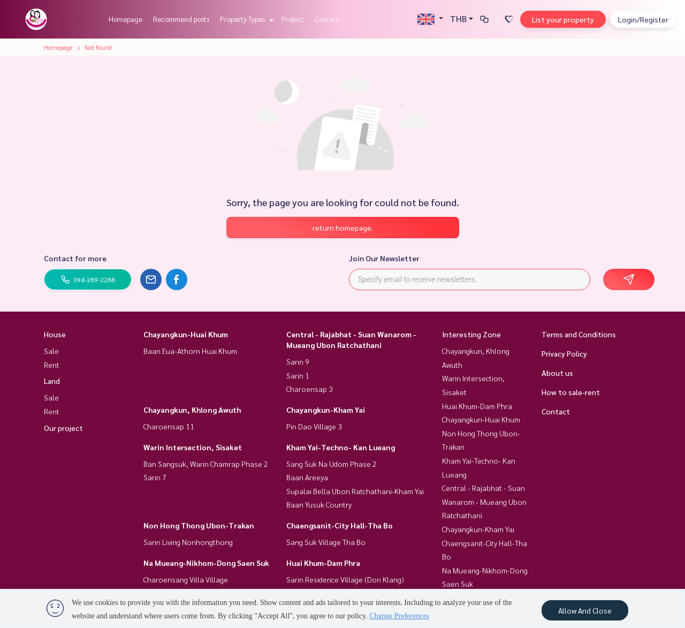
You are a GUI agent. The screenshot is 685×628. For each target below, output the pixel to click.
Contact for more (75, 258)
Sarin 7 (154, 477)
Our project (63, 428)
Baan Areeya (307, 477)
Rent (51, 364)
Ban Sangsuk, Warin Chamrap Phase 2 (205, 463)
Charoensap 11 (168, 426)
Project (292, 19)
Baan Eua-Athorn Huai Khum (190, 350)
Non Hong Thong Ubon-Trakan (198, 525)
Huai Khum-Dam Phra (323, 563)
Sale (51, 350)
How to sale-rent (571, 392)
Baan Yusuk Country (319, 504)
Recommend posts (181, 19)
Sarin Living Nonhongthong (188, 542)
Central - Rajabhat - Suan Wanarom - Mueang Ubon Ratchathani (484, 501)
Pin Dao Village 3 (314, 426)
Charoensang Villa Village (185, 579)
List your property (563, 19)
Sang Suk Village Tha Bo (326, 542)
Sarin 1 (297, 375)
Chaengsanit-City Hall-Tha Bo (339, 525)
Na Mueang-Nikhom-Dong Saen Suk (206, 563)
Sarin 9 (297, 361)
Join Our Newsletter (384, 258)
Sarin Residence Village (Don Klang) (345, 579)
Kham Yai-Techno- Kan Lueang (340, 447)
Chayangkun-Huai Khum (185, 334)
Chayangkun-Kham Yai (325, 409)
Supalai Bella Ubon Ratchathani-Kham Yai (355, 491)
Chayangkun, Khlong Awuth (192, 409)
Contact (327, 19)
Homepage (125, 19)
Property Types (245, 19)
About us (557, 372)
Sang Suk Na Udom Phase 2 (331, 463)
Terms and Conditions (579, 334)
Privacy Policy (564, 353)
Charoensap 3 (309, 389)
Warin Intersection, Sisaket (192, 447)
